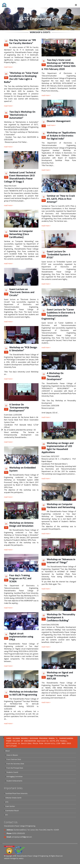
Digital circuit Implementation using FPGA (21, 636)
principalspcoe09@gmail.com (22, 837)
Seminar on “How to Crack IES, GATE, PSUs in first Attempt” (61, 198)
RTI (6, 815)
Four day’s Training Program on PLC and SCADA (20, 578)
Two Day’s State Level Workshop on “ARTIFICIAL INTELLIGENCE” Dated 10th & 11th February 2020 (59, 65)
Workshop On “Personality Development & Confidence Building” (61, 617)
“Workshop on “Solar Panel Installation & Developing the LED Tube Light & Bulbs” (21, 77)
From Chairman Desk (13, 759)
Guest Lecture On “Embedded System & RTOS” (58, 254)
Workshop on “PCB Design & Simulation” (23, 349)
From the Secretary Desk (15, 764)
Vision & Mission (12, 755)
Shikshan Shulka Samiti (13, 798)
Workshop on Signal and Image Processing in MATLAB (60, 675)
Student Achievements (14, 781)
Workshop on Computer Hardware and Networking (61, 506)
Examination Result (12, 811)
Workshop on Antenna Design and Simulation (21, 524)
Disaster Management (59, 121)
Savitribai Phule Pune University (16, 794)
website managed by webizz (14, 859)
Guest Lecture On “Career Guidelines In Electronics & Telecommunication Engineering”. (58, 314)
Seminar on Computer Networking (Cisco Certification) (21, 234)
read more (8, 67)
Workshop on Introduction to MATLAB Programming (23, 693)
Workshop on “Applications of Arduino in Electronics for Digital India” (61, 135)
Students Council (12, 772)
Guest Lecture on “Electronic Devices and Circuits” (21, 292)
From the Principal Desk (14, 768)
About (7, 751)
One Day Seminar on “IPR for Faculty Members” (22, 42)
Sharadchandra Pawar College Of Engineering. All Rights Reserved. (40, 856)
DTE (6, 802)
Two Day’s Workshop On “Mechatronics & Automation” (22, 114)
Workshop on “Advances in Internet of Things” (61, 561)
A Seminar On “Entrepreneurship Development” (19, 407)
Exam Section (10, 806)
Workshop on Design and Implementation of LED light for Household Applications (57, 448)
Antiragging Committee (14, 777)
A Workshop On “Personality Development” (55, 376)
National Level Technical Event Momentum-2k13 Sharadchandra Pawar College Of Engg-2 (20, 177)
